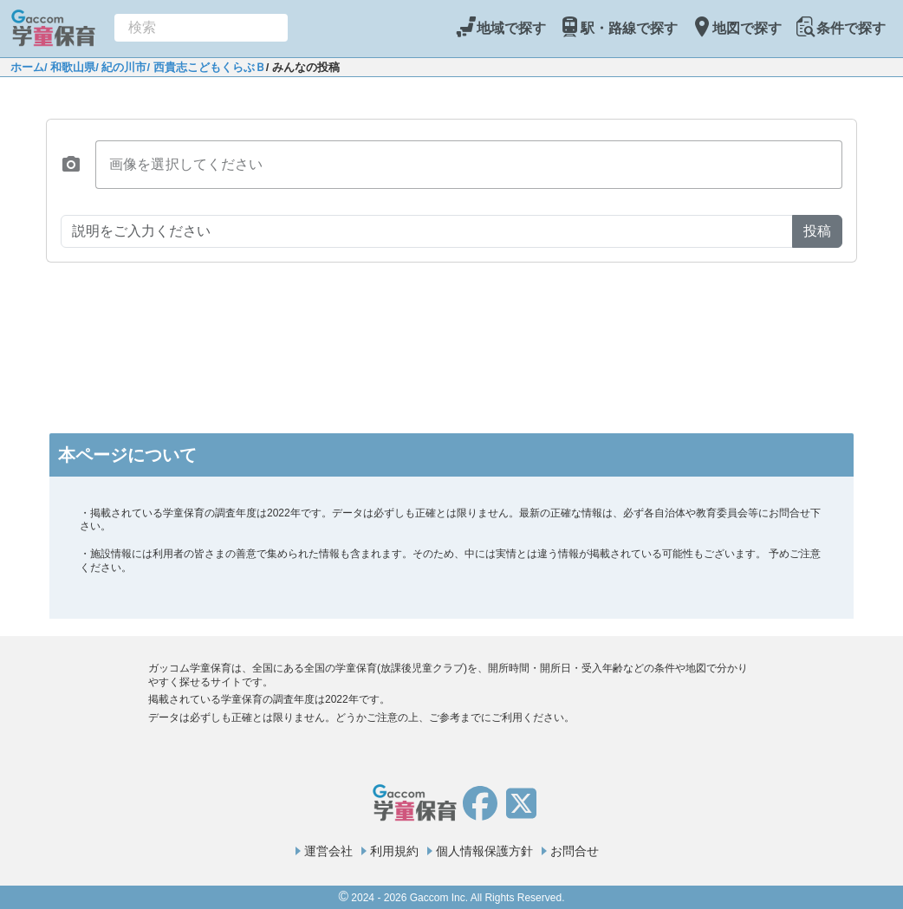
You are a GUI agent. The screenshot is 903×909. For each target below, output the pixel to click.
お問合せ (574, 851)
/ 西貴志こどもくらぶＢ (205, 67)
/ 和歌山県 (69, 67)
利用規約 (394, 851)
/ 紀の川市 (120, 67)
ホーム (27, 67)
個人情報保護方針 (484, 851)
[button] (71, 164)
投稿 (817, 231)
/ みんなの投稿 (303, 67)
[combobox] (201, 28)
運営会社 (328, 851)
